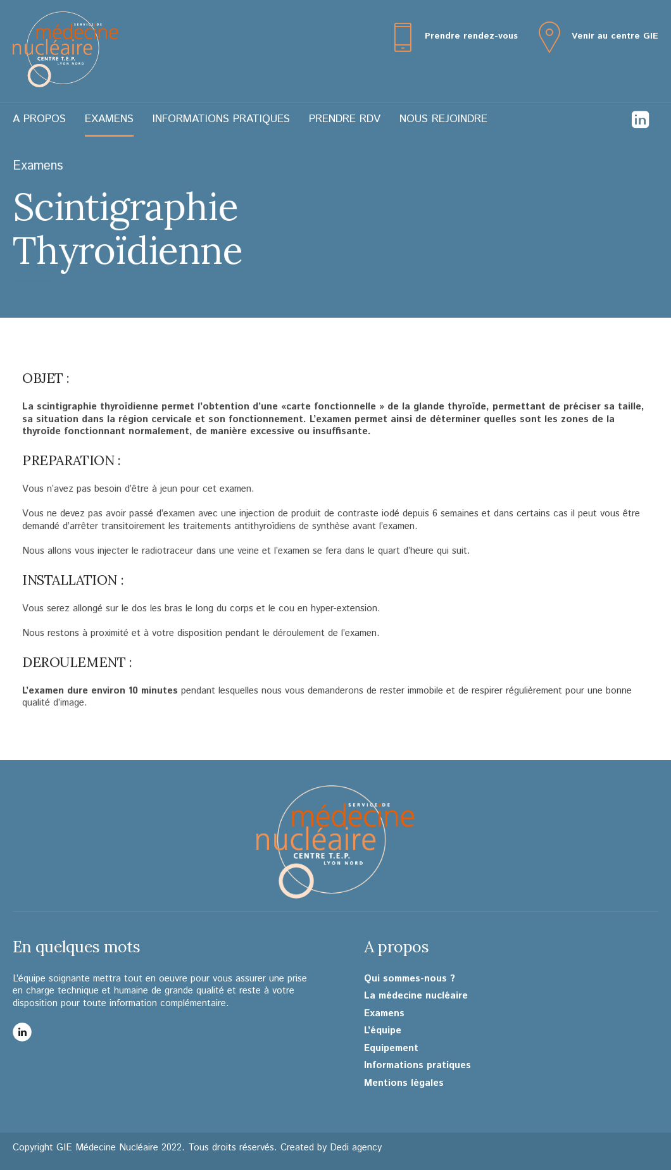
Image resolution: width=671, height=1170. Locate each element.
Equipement (391, 1048)
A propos (39, 119)
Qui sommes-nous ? (409, 979)
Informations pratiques (221, 119)
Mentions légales (404, 1083)
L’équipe (382, 1030)
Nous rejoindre (443, 119)
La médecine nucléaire (416, 996)
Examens (109, 119)
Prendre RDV (344, 119)
